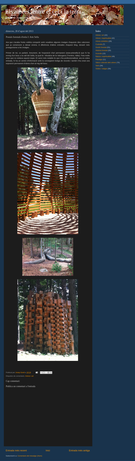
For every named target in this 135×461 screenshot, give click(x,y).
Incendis (99, 53)
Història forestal (101, 50)
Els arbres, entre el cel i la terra (43, 11)
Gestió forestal (101, 47)
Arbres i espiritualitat (103, 38)
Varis (97, 66)
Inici (48, 450)
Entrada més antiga (79, 450)
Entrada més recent (16, 450)
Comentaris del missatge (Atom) (30, 456)
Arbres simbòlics (102, 41)
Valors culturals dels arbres (106, 62)
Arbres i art (29, 376)
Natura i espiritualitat (103, 56)
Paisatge (99, 59)
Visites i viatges (101, 69)
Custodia (99, 44)
